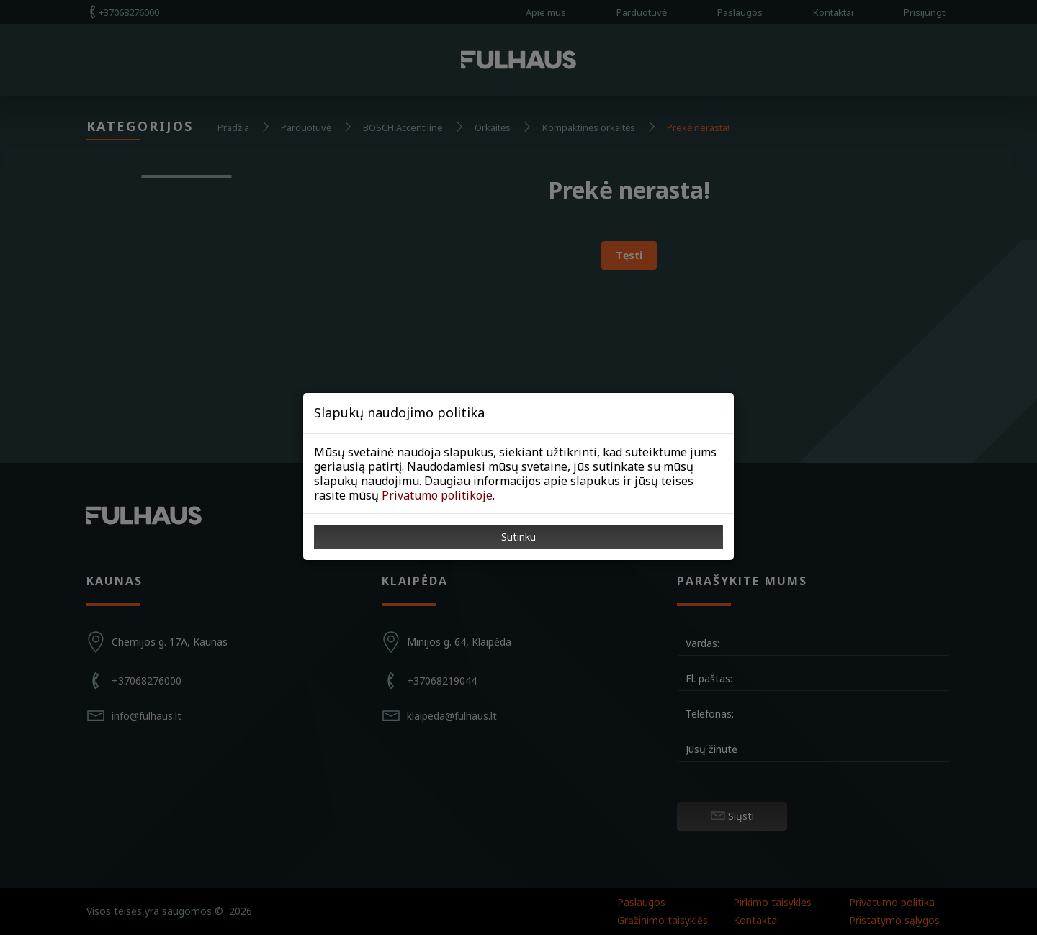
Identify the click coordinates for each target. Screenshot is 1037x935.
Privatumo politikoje (437, 495)
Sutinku (518, 536)
